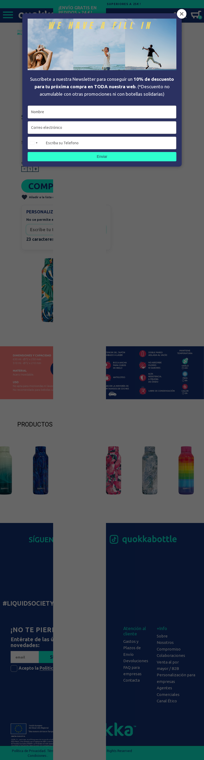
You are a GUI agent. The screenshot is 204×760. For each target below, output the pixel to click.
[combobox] (36, 143)
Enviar (102, 156)
